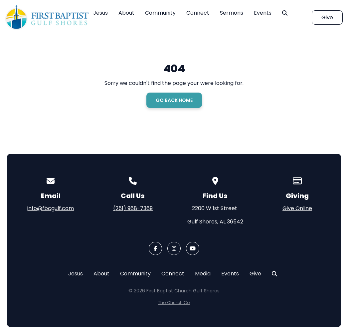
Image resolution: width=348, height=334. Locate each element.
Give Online (297, 208)
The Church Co (174, 302)
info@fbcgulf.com (50, 208)
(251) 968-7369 (133, 208)
